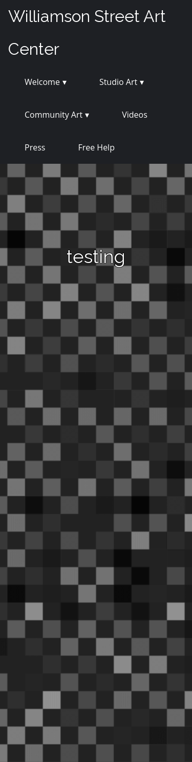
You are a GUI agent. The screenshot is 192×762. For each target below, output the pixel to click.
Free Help (96, 147)
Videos (134, 114)
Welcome (42, 82)
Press (35, 147)
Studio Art (118, 82)
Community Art (53, 114)
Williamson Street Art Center (87, 32)
